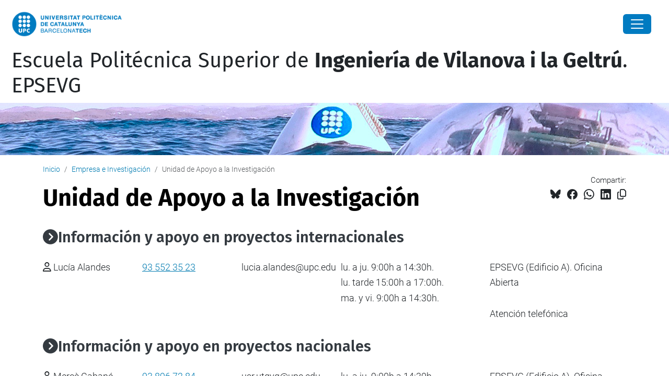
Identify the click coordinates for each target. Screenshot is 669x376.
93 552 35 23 (168, 267)
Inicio (51, 169)
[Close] (637, 24)
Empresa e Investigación (111, 169)
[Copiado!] (621, 195)
